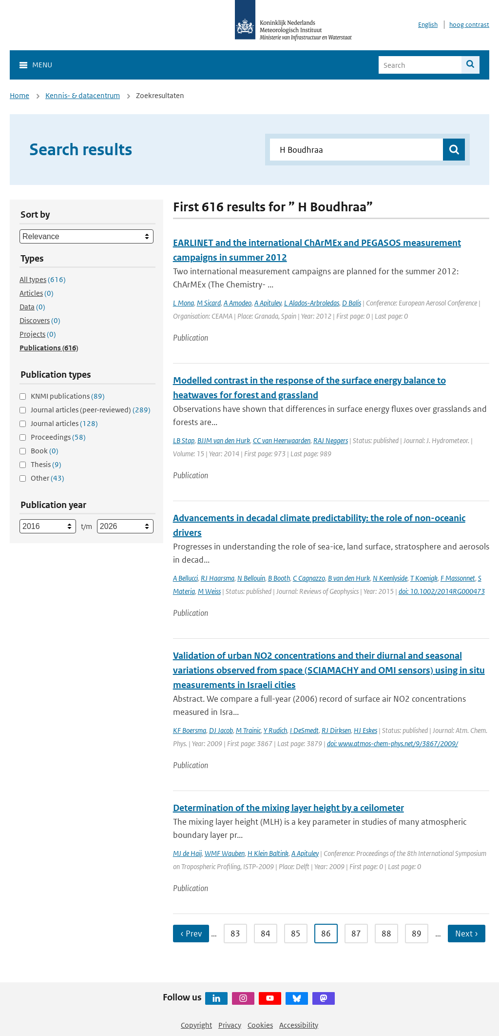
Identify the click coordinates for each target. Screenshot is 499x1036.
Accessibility (298, 1025)
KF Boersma (189, 730)
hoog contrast (469, 24)
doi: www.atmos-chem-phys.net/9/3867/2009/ (392, 743)
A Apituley (267, 302)
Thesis (46, 464)
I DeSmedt (304, 730)
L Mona (183, 302)
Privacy (229, 1025)
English (428, 24)
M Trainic (248, 730)
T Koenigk (424, 578)
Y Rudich (275, 730)
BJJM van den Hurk (223, 440)
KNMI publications (68, 396)
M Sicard (209, 302)
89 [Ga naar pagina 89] (417, 933)
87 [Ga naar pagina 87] (356, 933)
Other (47, 478)
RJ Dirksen (336, 730)
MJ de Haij (187, 853)
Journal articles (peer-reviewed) (91, 409)
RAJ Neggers (330, 440)
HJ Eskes (365, 730)
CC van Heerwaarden (281, 440)
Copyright (196, 1025)
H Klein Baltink (268, 853)
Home (19, 95)
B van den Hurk (349, 578)
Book (44, 450)
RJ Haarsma (217, 578)
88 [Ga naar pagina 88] (386, 933)
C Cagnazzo (309, 578)
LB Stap (183, 440)
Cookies (260, 1025)
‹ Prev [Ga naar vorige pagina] (191, 933)
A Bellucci (185, 578)
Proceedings (58, 437)
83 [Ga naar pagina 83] (235, 933)
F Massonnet (458, 578)
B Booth (279, 578)
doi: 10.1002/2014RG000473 (442, 591)
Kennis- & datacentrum (82, 95)
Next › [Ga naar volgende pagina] (466, 933)
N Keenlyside (390, 578)
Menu (42, 64)
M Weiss (209, 591)
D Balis (351, 302)
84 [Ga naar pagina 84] (265, 933)
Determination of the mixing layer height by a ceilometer (288, 807)
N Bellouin (251, 578)
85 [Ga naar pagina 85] (296, 933)
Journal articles (64, 423)
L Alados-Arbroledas (311, 302)
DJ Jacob (221, 730)
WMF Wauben (225, 853)
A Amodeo (237, 302)
